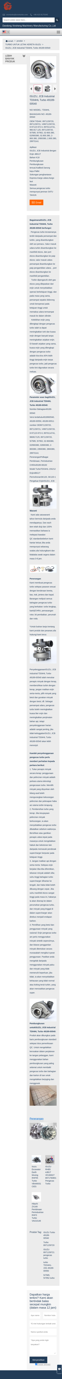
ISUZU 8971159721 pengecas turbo (48, 1253)
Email (36, 202)
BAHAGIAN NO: (38, 114)
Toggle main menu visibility (59, 31)
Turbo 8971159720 (48, 1243)
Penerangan (36, 1118)
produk (20, 41)
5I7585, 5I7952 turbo (49, 1276)
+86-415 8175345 (40, 15)
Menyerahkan (38, 1360)
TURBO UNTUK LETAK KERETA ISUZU (23, 44)
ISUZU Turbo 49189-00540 (49, 1235)
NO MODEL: (36, 110)
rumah (9, 41)
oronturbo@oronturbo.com (17, 15)
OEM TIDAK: (36, 121)
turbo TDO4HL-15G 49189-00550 (48, 1266)
